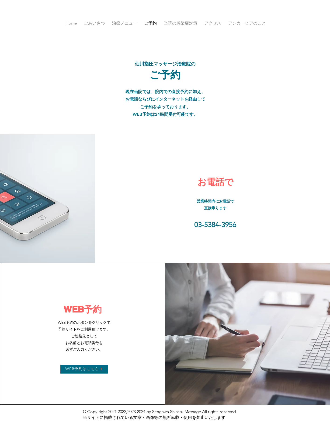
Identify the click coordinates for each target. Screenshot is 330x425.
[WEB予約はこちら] (84, 369)
